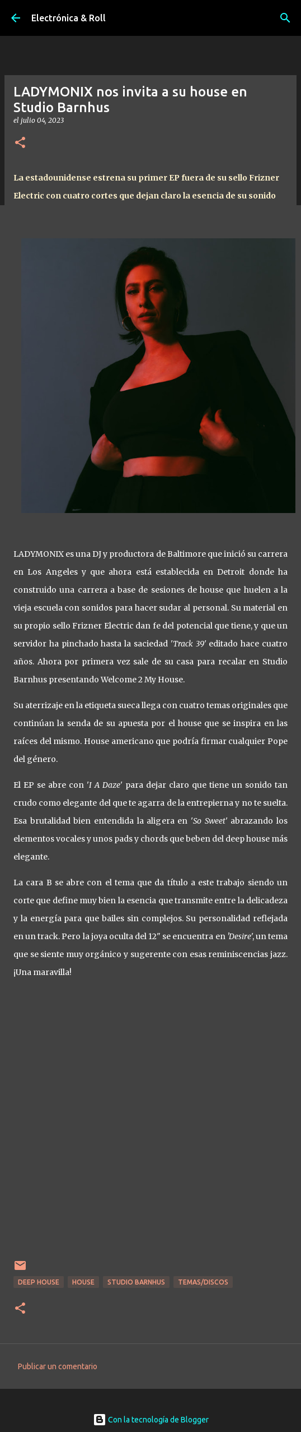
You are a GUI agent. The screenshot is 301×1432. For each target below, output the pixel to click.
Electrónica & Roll (68, 18)
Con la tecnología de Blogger (151, 1419)
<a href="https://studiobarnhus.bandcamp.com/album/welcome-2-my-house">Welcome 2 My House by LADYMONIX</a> (150, 1121)
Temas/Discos (203, 1282)
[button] (20, 143)
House (83, 1282)
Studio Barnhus (136, 1282)
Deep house (38, 1282)
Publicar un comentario (57, 1366)
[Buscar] (285, 17)
